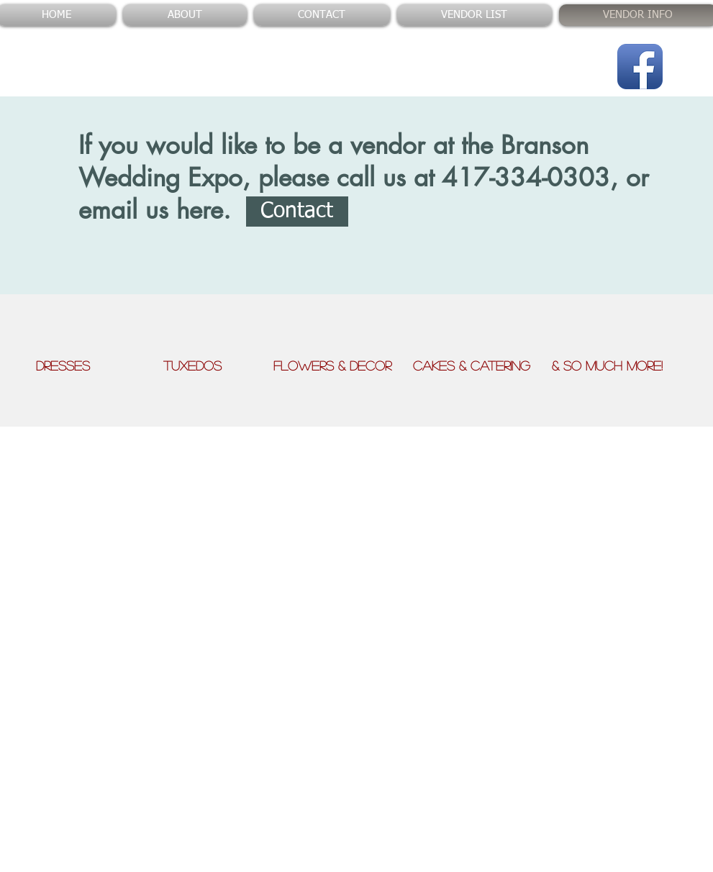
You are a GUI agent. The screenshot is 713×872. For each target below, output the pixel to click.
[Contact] (297, 211)
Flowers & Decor (343, 365)
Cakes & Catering (482, 365)
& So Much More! (607, 365)
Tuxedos (218, 365)
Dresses (97, 365)
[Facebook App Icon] (640, 66)
